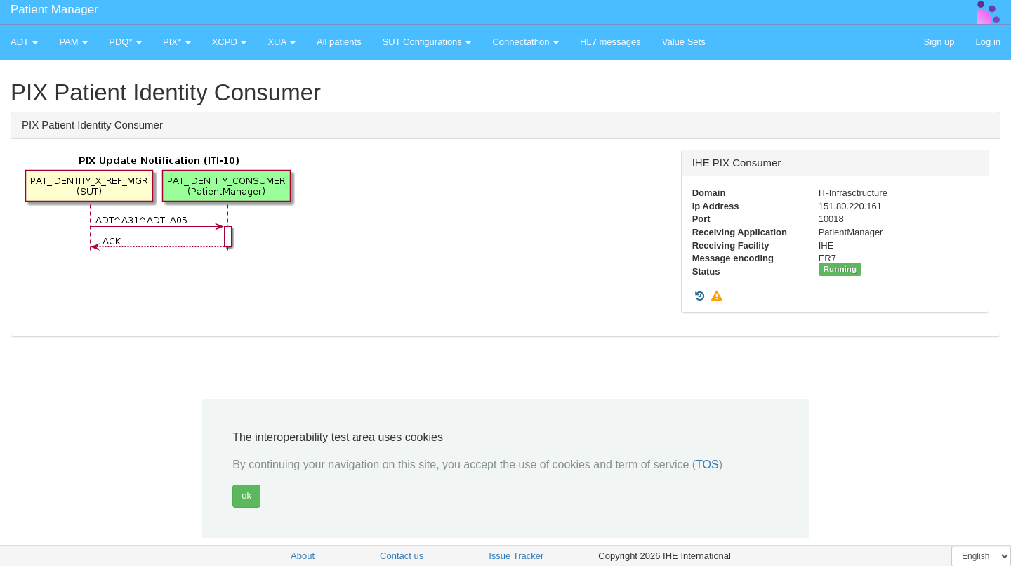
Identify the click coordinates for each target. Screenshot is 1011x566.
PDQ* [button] (125, 42)
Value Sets (684, 42)
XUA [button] (281, 42)
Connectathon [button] (525, 42)
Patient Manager (54, 9)
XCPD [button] (229, 42)
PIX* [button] (177, 42)
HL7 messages (610, 42)
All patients (339, 42)
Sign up (938, 42)
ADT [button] (24, 42)
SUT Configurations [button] (427, 42)
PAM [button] (73, 42)
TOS (707, 464)
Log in (988, 42)
